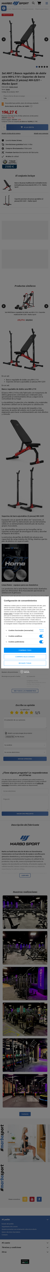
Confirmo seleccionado (25, 657)
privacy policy (8, 613)
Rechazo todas (25, 663)
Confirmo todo (25, 650)
